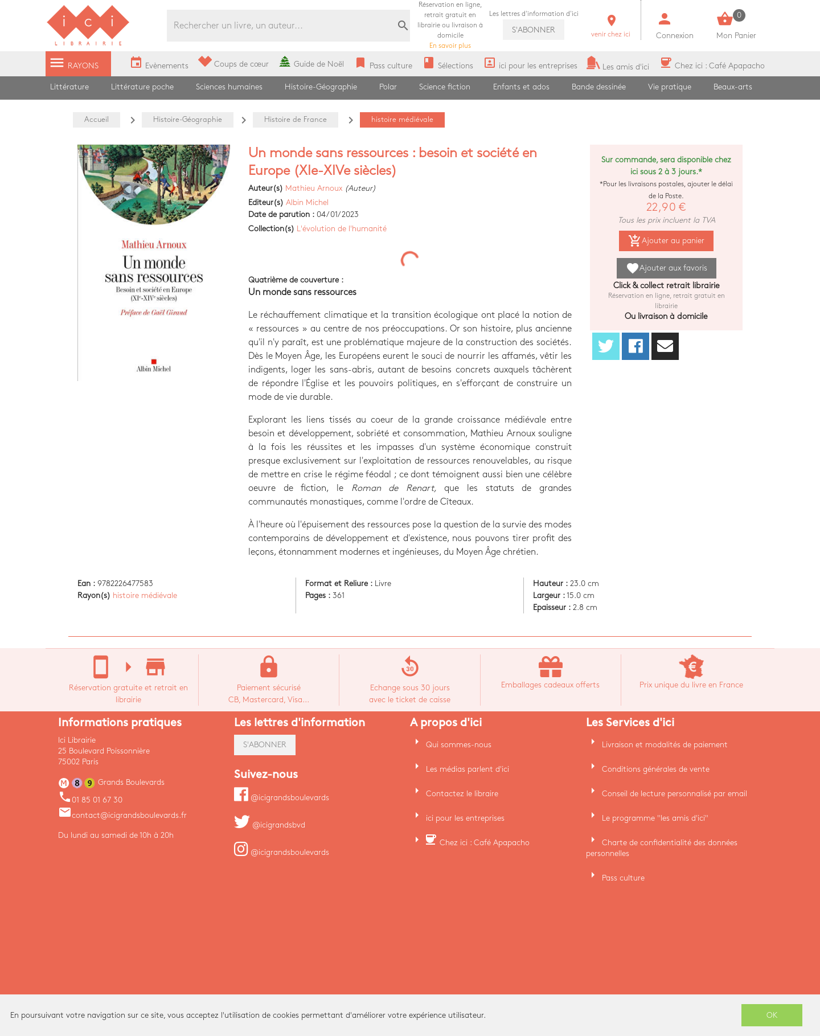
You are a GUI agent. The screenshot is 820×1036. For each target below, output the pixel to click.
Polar (388, 87)
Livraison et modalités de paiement (665, 744)
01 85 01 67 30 (90, 800)
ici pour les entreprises (465, 818)
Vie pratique (669, 87)
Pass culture (623, 878)
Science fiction (444, 87)
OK (772, 1015)
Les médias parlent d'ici (467, 769)
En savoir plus (450, 25)
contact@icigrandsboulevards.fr (122, 815)
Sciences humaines (229, 87)
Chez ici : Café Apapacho (485, 842)
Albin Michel (307, 202)
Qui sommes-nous (458, 744)
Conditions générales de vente (656, 769)
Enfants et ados (521, 87)
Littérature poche (142, 87)
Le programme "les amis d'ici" (655, 818)
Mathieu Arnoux (313, 188)
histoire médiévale (145, 595)
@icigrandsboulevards (281, 797)
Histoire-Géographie (321, 87)
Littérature (69, 87)
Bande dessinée (599, 87)
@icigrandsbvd (269, 825)
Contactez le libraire (462, 793)
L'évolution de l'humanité (342, 228)
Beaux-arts (733, 87)
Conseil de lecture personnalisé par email (674, 793)
